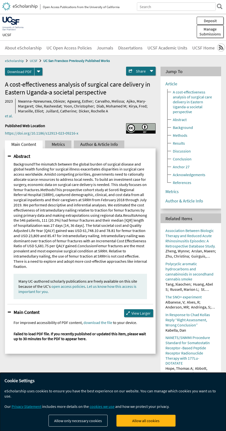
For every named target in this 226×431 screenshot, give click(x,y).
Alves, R (193, 302)
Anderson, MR (177, 307)
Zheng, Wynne (177, 250)
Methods (180, 135)
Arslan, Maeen (203, 250)
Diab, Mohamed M (111, 106)
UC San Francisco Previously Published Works (76, 61)
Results (179, 143)
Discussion (182, 151)
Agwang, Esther (80, 101)
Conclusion (182, 158)
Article (171, 84)
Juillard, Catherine (61, 110)
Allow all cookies (146, 420)
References (182, 182)
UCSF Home (203, 48)
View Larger (141, 313)
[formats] (38, 72)
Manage (210, 31)
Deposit (210, 20)
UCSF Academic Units (167, 48)
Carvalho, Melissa (109, 101)
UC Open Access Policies (69, 48)
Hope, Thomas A (179, 368)
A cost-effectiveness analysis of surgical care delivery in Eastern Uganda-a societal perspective (192, 102)
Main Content (23, 144)
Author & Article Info (99, 144)
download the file (97, 322)
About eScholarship (23, 48)
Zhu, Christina (177, 256)
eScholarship (14, 61)
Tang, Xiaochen (178, 284)
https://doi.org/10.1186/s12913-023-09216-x (41, 133)
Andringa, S (200, 307)
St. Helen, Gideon (185, 292)
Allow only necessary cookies (78, 420)
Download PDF (19, 71)
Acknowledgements (189, 174)
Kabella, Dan (175, 330)
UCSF (6, 34)
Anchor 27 (181, 166)
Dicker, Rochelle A (93, 110)
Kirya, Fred (137, 106)
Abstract (22, 156)
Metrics (58, 144)
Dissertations (130, 48)
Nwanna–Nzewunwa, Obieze (41, 101)
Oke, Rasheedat (48, 106)
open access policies (68, 286)
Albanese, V (174, 302)
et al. (9, 115)
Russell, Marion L (184, 289)
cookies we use (102, 406)
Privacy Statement (26, 406)
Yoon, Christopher (79, 106)
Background (183, 127)
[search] (220, 6)
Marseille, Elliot (30, 110)
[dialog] (113, 402)
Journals (105, 48)
